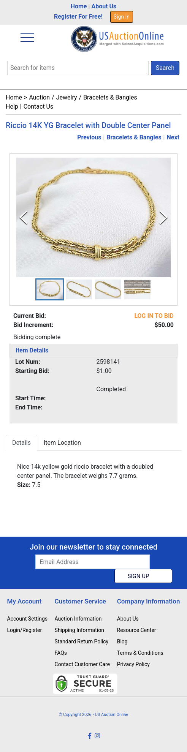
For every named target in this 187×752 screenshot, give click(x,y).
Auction (39, 97)
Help (12, 106)
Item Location (62, 442)
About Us (103, 6)
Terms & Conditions (140, 653)
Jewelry (66, 97)
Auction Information (78, 619)
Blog (122, 641)
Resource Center (136, 630)
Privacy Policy (133, 664)
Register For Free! (78, 16)
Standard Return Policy (82, 641)
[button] (49, 289)
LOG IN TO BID (154, 315)
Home (79, 6)
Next (173, 137)
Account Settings (27, 619)
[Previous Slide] (23, 217)
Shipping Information (79, 630)
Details (21, 442)
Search (165, 67)
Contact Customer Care (82, 664)
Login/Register (24, 630)
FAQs (61, 653)
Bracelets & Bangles (110, 97)
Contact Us (39, 106)
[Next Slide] (163, 217)
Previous (89, 137)
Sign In (122, 17)
